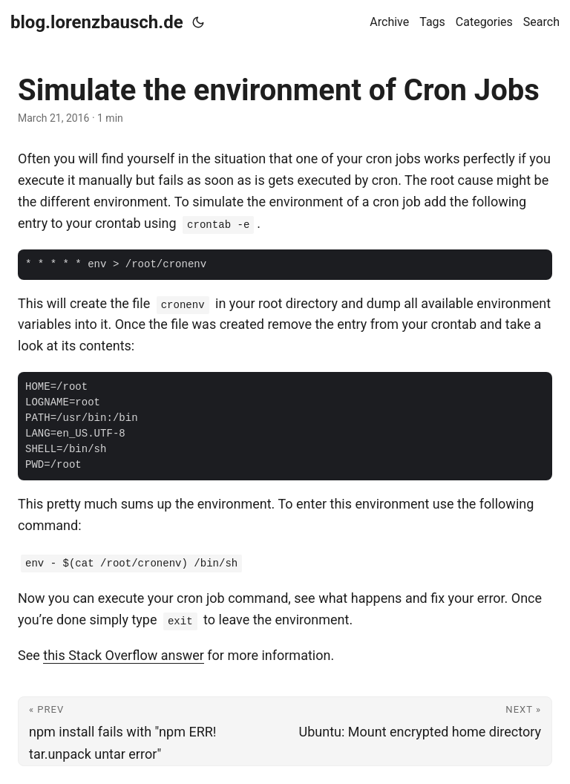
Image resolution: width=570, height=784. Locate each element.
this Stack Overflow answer (123, 655)
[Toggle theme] (198, 22)
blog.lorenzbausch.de (96, 22)
